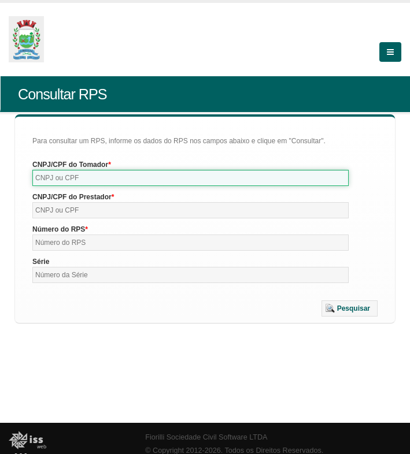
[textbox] (190, 178)
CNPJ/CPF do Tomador (70, 165)
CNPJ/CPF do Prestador (72, 197)
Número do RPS (58, 229)
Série (40, 262)
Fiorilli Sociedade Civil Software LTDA (206, 437)
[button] (350, 308)
